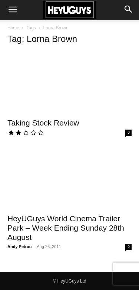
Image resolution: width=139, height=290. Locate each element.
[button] (12, 10)
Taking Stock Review (43, 122)
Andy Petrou (19, 246)
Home (13, 27)
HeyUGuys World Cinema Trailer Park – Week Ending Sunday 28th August (65, 227)
